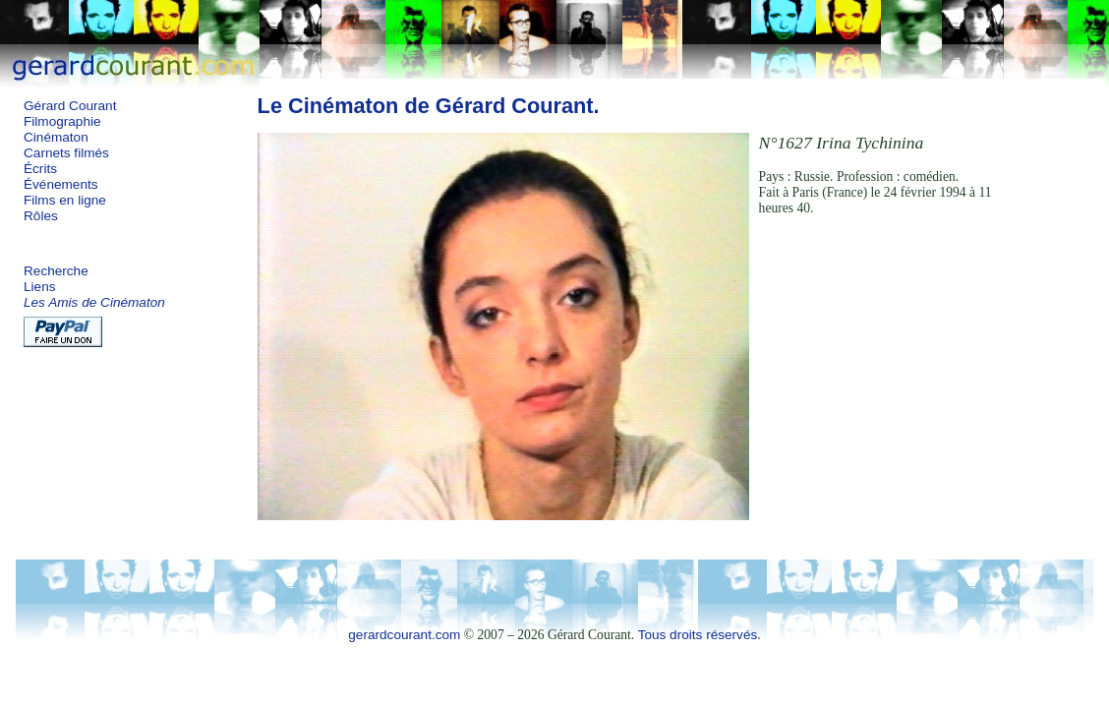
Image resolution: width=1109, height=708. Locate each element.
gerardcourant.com (404, 634)
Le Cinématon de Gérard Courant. (429, 105)
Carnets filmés (66, 153)
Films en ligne (65, 200)
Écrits (40, 168)
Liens (40, 286)
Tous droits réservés (698, 634)
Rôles (41, 215)
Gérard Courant (70, 105)
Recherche (56, 271)
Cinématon (56, 137)
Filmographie (62, 121)
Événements (61, 184)
